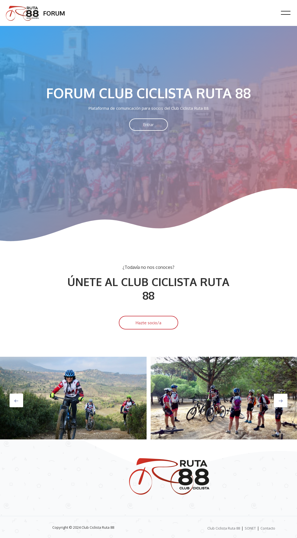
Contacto (267, 528)
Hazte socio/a (148, 322)
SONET (250, 528)
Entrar (148, 124)
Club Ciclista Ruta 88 (223, 528)
